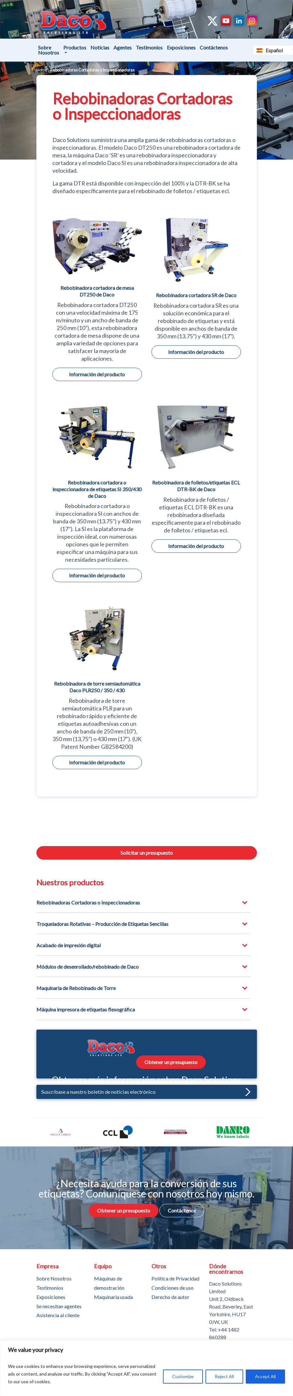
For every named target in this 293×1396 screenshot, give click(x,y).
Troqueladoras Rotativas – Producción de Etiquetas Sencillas (102, 924)
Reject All (224, 1376)
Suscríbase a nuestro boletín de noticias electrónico (146, 1092)
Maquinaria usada (113, 1297)
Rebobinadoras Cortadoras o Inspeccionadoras (88, 902)
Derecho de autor (170, 1297)
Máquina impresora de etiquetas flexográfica (85, 1009)
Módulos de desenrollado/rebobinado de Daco (87, 967)
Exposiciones (181, 47)
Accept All (265, 1376)
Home (41, 69)
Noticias (99, 47)
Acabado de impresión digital (68, 945)
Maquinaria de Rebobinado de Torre (76, 988)
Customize (183, 1376)
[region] (146, 1368)
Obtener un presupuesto (170, 1062)
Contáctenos (214, 47)
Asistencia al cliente (58, 1315)
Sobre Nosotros (48, 50)
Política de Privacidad (175, 1278)
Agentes (122, 47)
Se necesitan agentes (58, 1306)
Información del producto (97, 374)
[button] (246, 1092)
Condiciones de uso (172, 1287)
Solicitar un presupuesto (146, 853)
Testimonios (149, 47)
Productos (74, 47)
